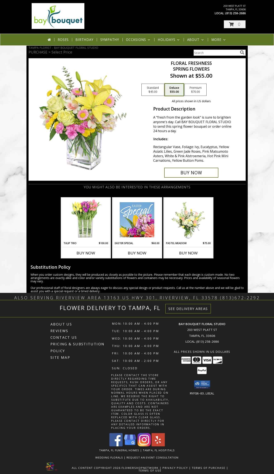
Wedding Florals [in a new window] (109, 457)
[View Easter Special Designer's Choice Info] (137, 220)
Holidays (169, 39)
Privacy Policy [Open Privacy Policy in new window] (175, 468)
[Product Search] (216, 53)
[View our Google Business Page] (130, 445)
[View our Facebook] (116, 445)
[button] (235, 24)
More (218, 39)
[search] (242, 52)
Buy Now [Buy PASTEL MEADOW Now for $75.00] (188, 253)
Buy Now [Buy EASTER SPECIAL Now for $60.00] (137, 253)
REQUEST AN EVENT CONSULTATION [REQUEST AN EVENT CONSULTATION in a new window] (153, 457)
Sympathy (109, 39)
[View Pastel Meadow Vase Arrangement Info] (188, 219)
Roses (63, 39)
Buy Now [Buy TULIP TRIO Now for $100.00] (86, 253)
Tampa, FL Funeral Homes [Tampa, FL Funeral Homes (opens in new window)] (119, 450)
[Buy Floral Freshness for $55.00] (191, 173)
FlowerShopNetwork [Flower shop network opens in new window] (140, 468)
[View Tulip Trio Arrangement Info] (85, 219)
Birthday (84, 39)
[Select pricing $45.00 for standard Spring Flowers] (153, 90)
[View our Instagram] (144, 445)
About (196, 39)
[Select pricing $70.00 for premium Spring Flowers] (195, 90)
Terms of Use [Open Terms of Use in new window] (150, 470)
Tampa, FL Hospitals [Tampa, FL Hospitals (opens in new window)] (159, 450)
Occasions (138, 39)
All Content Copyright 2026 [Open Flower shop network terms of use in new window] (96, 468)
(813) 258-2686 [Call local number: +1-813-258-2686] (235, 13)
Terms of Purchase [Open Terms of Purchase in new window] (208, 468)
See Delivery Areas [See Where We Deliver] (188, 308)
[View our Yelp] (158, 445)
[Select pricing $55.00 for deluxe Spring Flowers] (174, 90)
